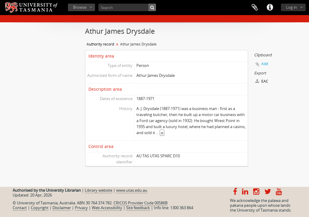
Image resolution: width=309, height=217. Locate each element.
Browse (79, 7)
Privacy (81, 207)
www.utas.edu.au (131, 190)
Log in (291, 7)
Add (264, 63)
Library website (98, 190)
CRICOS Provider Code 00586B (140, 203)
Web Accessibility (107, 207)
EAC (261, 81)
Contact (20, 207)
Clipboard (254, 7)
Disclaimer (62, 207)
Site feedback (138, 207)
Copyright (40, 207)
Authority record (100, 44)
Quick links (269, 7)
